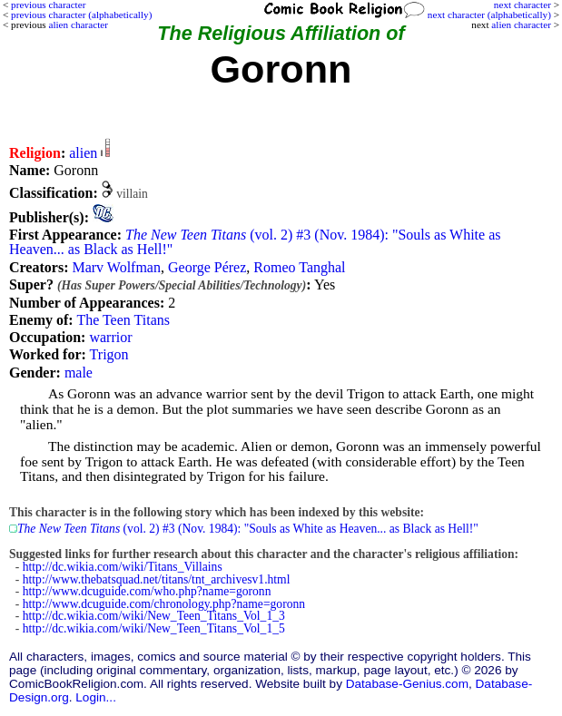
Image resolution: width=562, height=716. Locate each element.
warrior (110, 337)
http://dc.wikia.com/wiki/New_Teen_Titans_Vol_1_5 (154, 628)
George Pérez (207, 267)
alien (83, 153)
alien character (521, 24)
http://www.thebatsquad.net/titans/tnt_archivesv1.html (157, 579)
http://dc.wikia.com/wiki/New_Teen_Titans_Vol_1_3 (154, 616)
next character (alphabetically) (489, 14)
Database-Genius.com (407, 684)
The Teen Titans (123, 320)
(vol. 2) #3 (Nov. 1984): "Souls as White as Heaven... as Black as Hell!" (254, 242)
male (78, 372)
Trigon (109, 354)
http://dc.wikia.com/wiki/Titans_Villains (122, 567)
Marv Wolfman (116, 267)
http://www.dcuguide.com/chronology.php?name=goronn (164, 604)
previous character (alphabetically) (81, 14)
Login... (95, 697)
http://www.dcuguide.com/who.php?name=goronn (147, 591)
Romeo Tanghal (299, 267)
